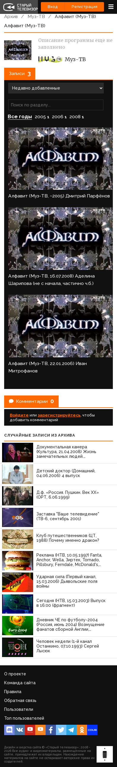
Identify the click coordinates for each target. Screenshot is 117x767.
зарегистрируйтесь (59, 415)
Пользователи (18, 709)
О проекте (15, 674)
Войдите (19, 415)
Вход (53, 6)
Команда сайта (20, 682)
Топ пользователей (24, 718)
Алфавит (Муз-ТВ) (75, 16)
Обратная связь (20, 700)
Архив (11, 16)
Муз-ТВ (36, 16)
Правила (12, 691)
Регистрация (84, 6)
